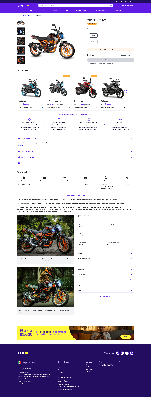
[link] (108, 1)
